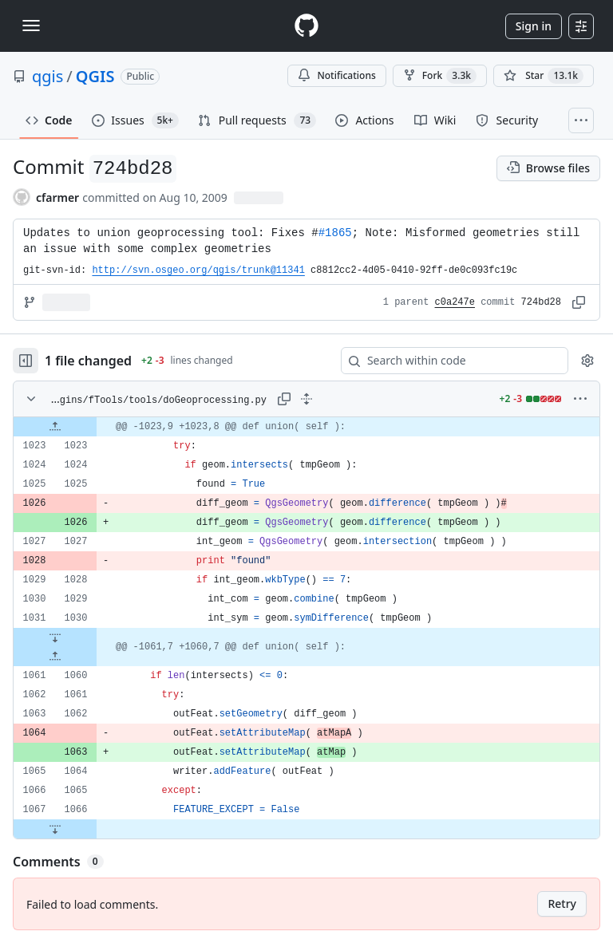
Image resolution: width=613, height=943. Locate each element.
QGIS (95, 76)
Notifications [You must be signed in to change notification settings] (336, 75)
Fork (440, 76)
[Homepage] (306, 26)
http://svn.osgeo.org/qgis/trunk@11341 (198, 270)
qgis (47, 76)
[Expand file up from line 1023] (55, 426)
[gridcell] (306, 426)
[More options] (580, 399)
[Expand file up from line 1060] (55, 656)
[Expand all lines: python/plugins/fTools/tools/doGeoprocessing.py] (306, 399)
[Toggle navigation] (31, 25)
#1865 (335, 233)
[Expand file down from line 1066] (55, 828)
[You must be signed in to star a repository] (543, 76)
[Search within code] (447, 360)
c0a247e (455, 302)
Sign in (534, 26)
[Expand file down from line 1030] (55, 637)
